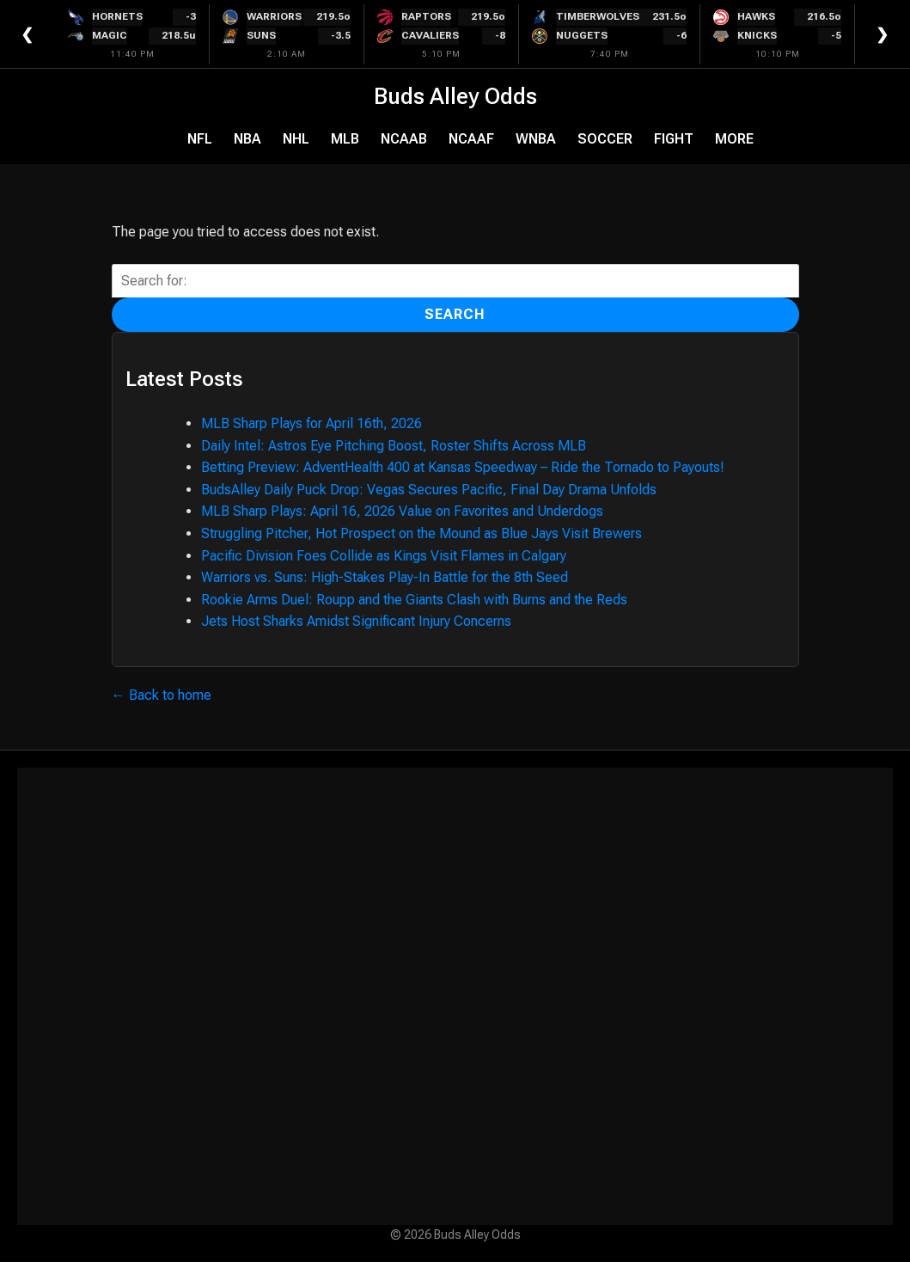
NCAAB (404, 139)
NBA (247, 139)
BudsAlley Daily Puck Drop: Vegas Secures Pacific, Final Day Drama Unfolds (429, 489)
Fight (673, 139)
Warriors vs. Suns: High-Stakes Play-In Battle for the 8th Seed (384, 577)
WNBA (536, 139)
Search (455, 314)
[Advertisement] (455, 996)
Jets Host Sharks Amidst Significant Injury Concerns (356, 621)
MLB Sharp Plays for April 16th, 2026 (311, 423)
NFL (199, 139)
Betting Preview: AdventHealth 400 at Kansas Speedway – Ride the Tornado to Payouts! (462, 467)
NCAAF (471, 139)
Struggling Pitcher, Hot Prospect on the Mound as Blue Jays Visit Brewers (421, 533)
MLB (345, 139)
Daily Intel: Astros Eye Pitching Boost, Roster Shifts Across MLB (393, 446)
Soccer (604, 139)
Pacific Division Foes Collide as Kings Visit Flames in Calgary (383, 556)
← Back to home (161, 695)
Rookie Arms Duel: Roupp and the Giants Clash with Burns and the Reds (414, 599)
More (734, 139)
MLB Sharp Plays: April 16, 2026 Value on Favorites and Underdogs (402, 511)
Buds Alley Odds (455, 96)
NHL (296, 139)
